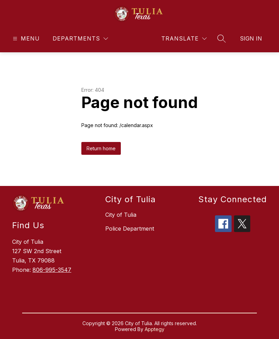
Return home (101, 148)
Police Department (129, 228)
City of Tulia (120, 214)
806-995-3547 (52, 269)
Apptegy (154, 329)
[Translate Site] (184, 38)
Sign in (251, 38)
